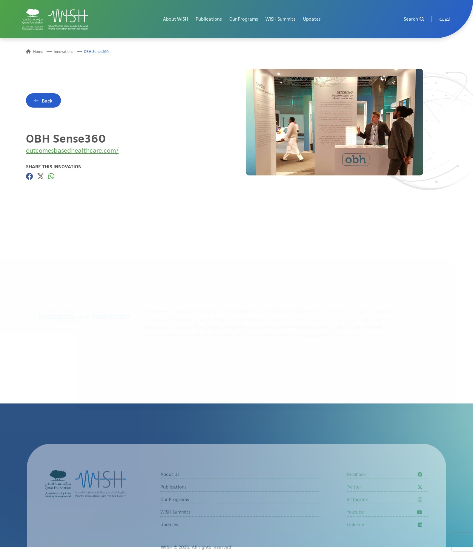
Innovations (63, 51)
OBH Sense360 (96, 51)
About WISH (175, 19)
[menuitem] (445, 19)
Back (47, 101)
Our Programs (243, 19)
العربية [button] (445, 19)
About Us (169, 486)
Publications (209, 19)
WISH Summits (280, 19)
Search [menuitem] (414, 19)
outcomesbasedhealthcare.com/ (72, 150)
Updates (312, 19)
